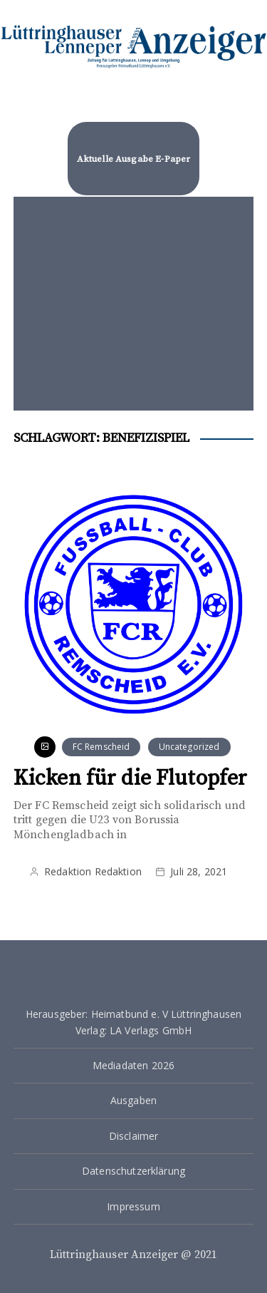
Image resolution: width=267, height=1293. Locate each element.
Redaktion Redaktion (93, 871)
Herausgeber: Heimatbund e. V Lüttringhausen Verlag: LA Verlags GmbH (133, 1021)
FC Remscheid (101, 747)
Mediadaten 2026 (133, 1065)
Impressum (133, 1206)
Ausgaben (133, 1100)
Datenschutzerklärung (133, 1171)
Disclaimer (134, 1136)
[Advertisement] (134, 303)
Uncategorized (189, 747)
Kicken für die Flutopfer (131, 778)
